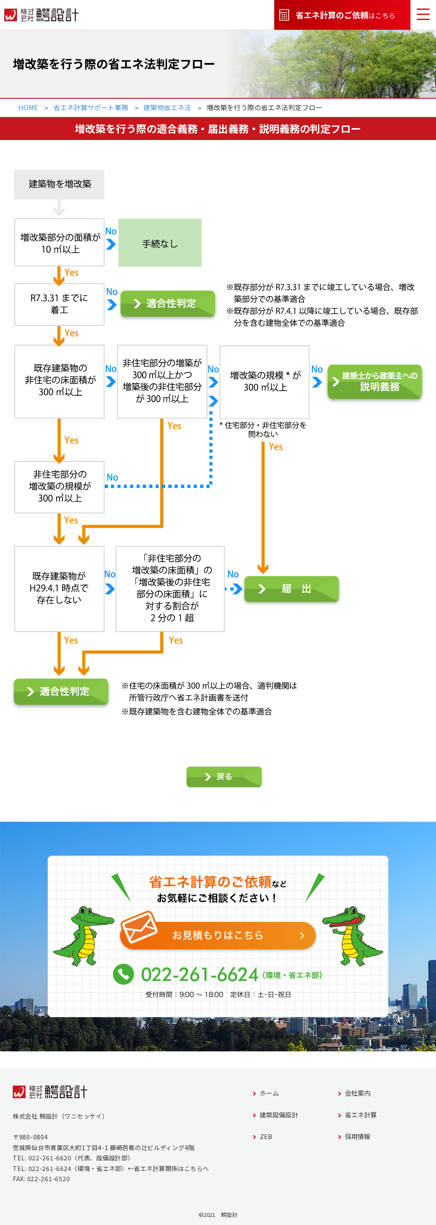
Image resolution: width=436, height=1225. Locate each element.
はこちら (337, 15)
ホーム (266, 1092)
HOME (28, 107)
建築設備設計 (275, 1114)
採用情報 (354, 1136)
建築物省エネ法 (167, 107)
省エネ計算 (357, 1114)
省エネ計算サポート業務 (90, 107)
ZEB (262, 1136)
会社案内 (354, 1092)
